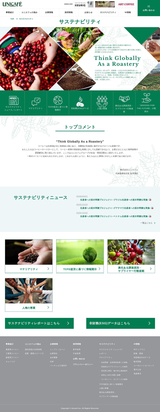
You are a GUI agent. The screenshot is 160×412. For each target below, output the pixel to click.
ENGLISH (68, 4)
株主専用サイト (105, 4)
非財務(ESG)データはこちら (109, 323)
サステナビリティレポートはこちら (34, 323)
